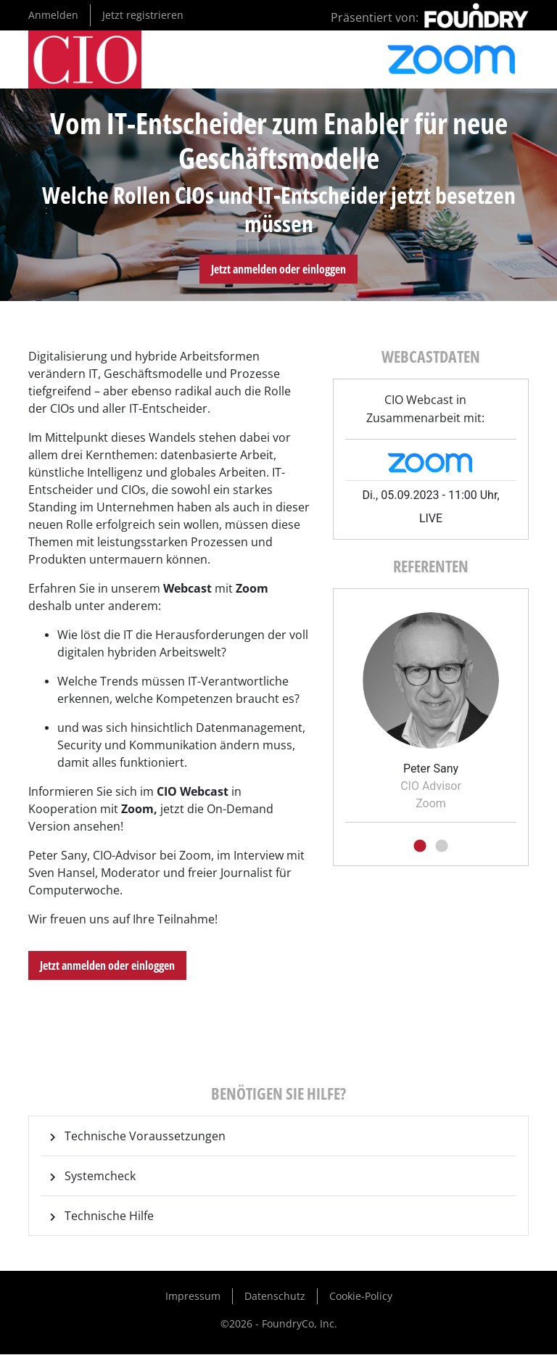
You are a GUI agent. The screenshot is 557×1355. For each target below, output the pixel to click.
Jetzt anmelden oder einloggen (278, 269)
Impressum (192, 1296)
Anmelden (53, 15)
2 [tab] (441, 846)
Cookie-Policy (360, 1296)
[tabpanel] (430, 706)
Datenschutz (274, 1296)
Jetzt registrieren (142, 15)
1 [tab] (420, 846)
